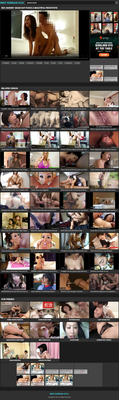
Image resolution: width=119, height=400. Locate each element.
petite (22, 63)
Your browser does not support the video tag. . (45, 35)
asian (15, 63)
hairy (54, 63)
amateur (6, 63)
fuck (61, 63)
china (78, 63)
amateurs (69, 63)
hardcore (31, 63)
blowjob (40, 63)
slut (47, 63)
